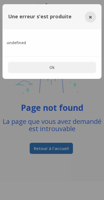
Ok (52, 67)
